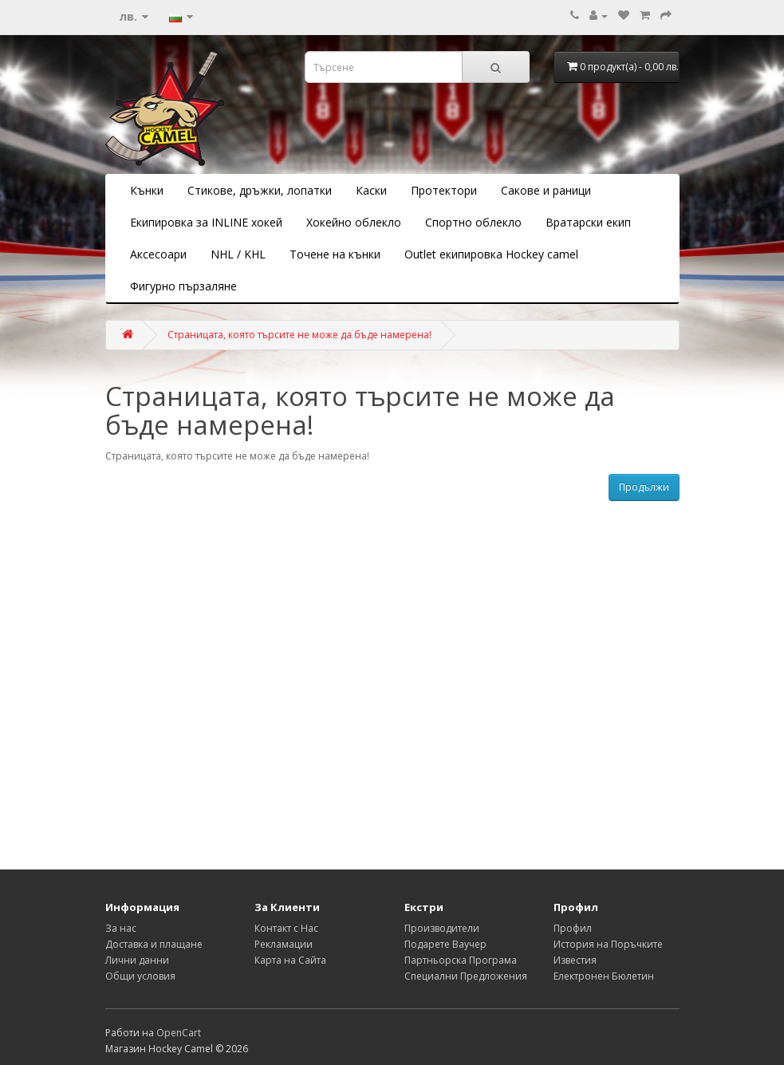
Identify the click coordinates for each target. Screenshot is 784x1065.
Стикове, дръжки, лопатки (259, 190)
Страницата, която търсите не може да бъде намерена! (299, 334)
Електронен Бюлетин (604, 976)
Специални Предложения (465, 976)
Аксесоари (158, 254)
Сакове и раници (546, 190)
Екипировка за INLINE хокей (206, 222)
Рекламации (283, 944)
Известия (575, 960)
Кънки (146, 190)
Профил (573, 928)
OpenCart (178, 1032)
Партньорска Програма (460, 960)
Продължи (644, 487)
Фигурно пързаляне (183, 286)
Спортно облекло (473, 222)
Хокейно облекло (353, 222)
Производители (441, 928)
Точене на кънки (335, 254)
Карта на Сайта (290, 960)
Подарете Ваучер (445, 944)
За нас (120, 928)
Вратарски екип (588, 222)
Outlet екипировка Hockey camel (491, 254)
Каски (371, 190)
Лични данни (137, 960)
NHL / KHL (238, 254)
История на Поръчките (608, 944)
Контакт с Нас (286, 928)
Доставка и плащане (154, 944)
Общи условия (140, 976)
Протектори (444, 190)
